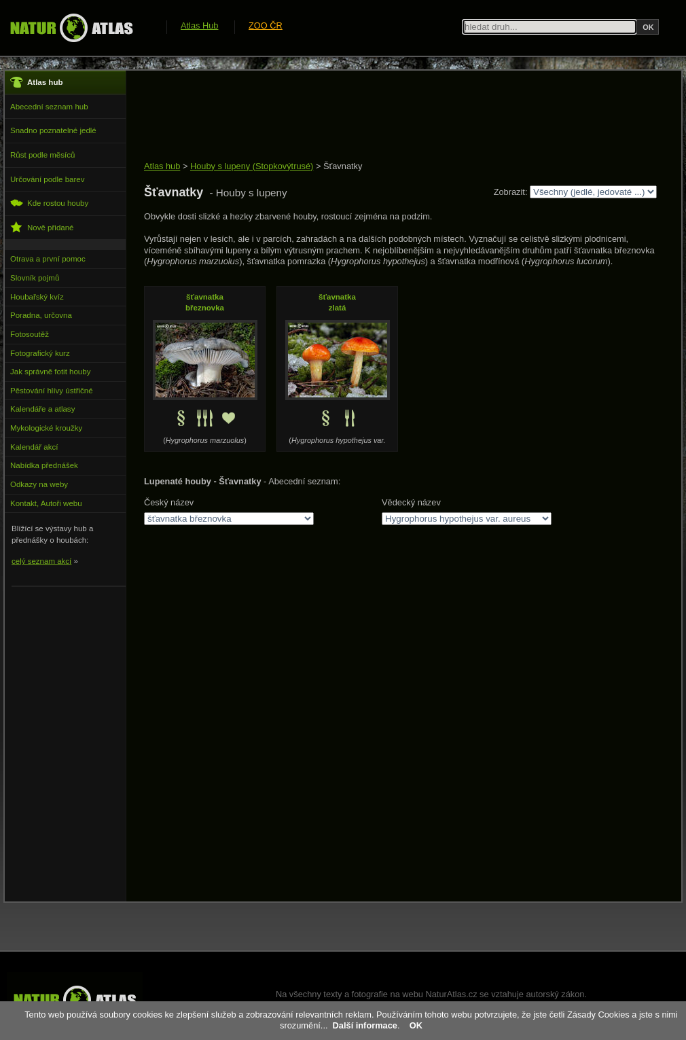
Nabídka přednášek (44, 465)
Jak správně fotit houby (50, 371)
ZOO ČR (266, 25)
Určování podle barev (47, 179)
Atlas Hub (199, 25)
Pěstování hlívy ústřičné (51, 391)
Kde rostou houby (49, 202)
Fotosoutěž (29, 334)
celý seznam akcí (41, 561)
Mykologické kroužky (46, 428)
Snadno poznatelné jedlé (53, 130)
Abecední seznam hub (49, 107)
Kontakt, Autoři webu (46, 503)
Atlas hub (162, 166)
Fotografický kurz (40, 353)
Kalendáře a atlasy (42, 409)
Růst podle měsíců (42, 155)
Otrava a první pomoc (48, 259)
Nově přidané (42, 227)
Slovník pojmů (34, 278)
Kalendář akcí (34, 447)
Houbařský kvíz (37, 297)
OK (416, 1025)
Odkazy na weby (39, 484)
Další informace (365, 1025)
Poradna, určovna (41, 315)
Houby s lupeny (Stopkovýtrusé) (251, 166)
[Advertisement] (391, 116)
